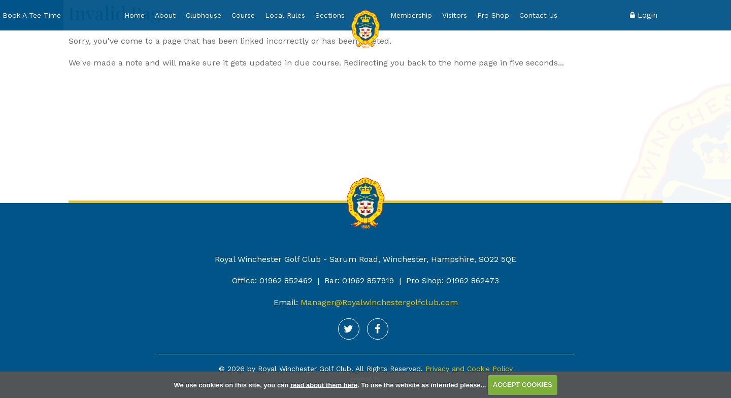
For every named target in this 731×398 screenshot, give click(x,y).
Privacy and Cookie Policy (469, 368)
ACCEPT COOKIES (522, 384)
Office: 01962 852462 (272, 280)
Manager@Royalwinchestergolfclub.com (379, 302)
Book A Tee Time (32, 15)
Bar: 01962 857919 (359, 280)
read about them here (323, 384)
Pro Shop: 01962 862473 (452, 280)
